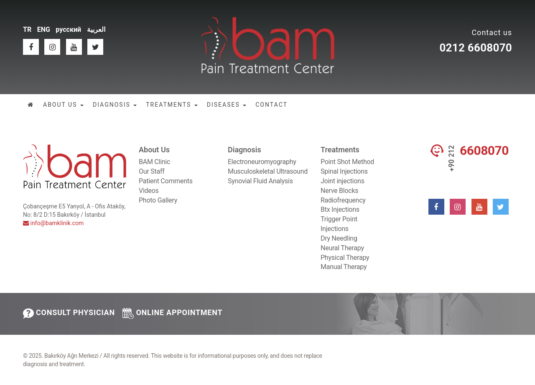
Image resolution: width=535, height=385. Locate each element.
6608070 (484, 150)
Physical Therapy (345, 258)
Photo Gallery (158, 200)
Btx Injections (340, 209)
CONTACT (271, 104)
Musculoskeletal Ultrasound (268, 171)
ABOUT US (63, 104)
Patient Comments (166, 181)
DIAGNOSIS (115, 104)
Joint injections (342, 181)
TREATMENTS (172, 104)
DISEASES (226, 104)
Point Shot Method (347, 162)
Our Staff (152, 171)
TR (27, 29)
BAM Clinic (154, 162)
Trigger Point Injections (339, 224)
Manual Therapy (344, 267)
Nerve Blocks (339, 191)
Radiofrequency (343, 200)
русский (68, 29)
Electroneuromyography (262, 162)
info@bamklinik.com (53, 223)
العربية (96, 29)
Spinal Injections (344, 171)
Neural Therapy (342, 248)
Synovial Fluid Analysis (260, 181)
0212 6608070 (475, 47)
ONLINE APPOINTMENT (172, 313)
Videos (148, 191)
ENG (43, 29)
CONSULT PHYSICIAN (69, 313)
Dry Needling (339, 238)
